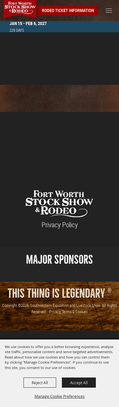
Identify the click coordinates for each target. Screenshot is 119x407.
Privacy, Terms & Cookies (68, 311)
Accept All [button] (79, 382)
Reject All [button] (40, 382)
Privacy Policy (60, 224)
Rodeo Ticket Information (68, 10)
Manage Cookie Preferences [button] (60, 396)
